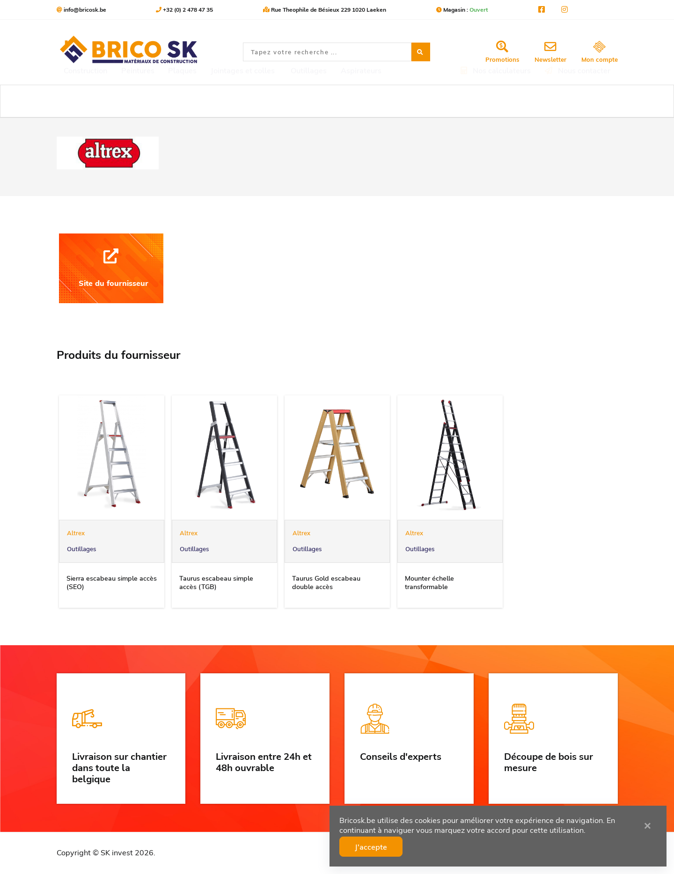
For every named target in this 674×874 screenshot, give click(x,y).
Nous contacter (577, 101)
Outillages (81, 549)
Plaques (182, 101)
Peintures (137, 101)
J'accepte (387, 845)
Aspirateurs (361, 101)
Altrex (76, 533)
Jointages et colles (243, 101)
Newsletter (550, 52)
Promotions (502, 52)
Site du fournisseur (111, 268)
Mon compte (599, 52)
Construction (85, 101)
